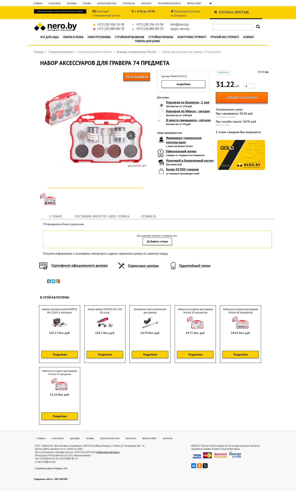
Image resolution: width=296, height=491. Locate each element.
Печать (263, 72)
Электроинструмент (192, 37)
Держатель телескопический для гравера (150, 311)
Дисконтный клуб (106, 3)
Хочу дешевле (137, 76)
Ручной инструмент (224, 37)
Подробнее (60, 354)
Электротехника (99, 37)
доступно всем (222, 125)
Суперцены (129, 3)
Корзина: (226, 12)
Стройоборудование (129, 37)
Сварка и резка (73, 37)
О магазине (55, 3)
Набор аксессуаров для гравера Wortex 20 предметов (195, 311)
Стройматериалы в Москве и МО (51, 468)
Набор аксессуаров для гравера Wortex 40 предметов (240, 311)
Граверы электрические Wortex (136, 52)
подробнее (183, 84)
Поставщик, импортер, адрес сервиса (102, 216)
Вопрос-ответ (194, 3)
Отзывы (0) (148, 216)
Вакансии (146, 3)
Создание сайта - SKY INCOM (50, 479)
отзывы (206, 448)
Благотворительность (169, 3)
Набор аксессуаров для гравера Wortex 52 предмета (59, 372)
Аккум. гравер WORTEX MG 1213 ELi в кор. (105, 311)
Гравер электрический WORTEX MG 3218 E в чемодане (59, 311)
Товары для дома (147, 41)
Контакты (168, 438)
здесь (236, 448)
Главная (38, 3)
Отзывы (87, 3)
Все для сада (49, 37)
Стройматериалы (160, 37)
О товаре (55, 216)
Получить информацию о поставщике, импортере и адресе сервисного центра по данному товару (105, 253)
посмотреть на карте (225, 117)
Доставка (72, 3)
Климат (248, 37)
